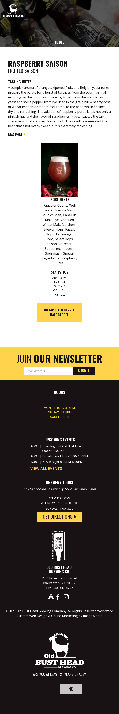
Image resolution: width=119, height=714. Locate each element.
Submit (84, 370)
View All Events (46, 468)
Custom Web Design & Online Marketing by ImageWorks (59, 616)
